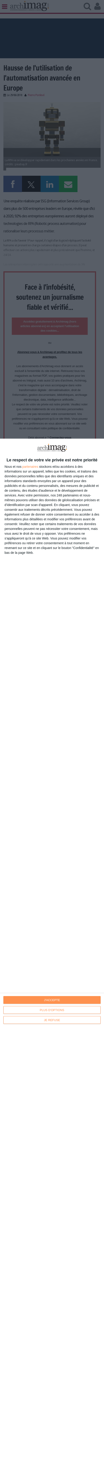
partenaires (30, 466)
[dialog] (52, 950)
